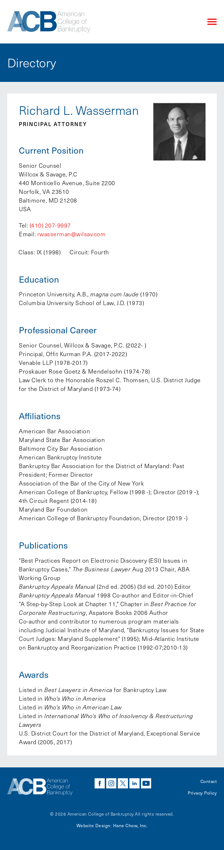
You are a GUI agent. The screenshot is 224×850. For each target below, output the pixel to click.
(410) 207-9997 (50, 225)
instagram (111, 783)
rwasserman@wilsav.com (71, 234)
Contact (208, 781)
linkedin (134, 783)
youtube (146, 783)
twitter (123, 783)
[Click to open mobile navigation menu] (212, 22)
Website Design (93, 825)
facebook (100, 783)
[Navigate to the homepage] (101, 22)
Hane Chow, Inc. (130, 825)
